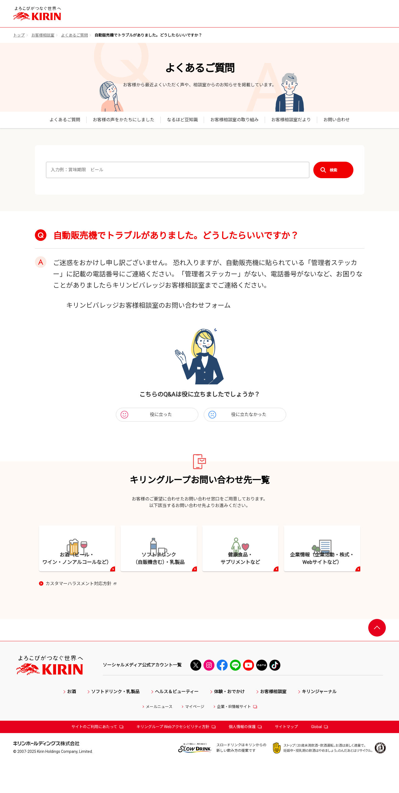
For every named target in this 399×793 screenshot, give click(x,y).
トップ (19, 35)
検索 (333, 170)
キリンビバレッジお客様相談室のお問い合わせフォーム (148, 305)
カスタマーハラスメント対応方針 (81, 614)
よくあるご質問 (74, 35)
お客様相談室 (42, 35)
